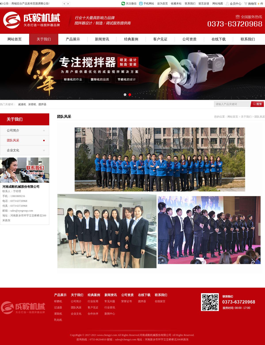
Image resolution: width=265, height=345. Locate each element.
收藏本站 (176, 3)
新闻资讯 (102, 39)
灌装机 (58, 313)
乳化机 (58, 319)
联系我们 (190, 3)
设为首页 (162, 3)
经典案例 (131, 39)
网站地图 (217, 3)
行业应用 (93, 301)
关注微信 (131, 3)
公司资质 (189, 39)
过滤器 (58, 307)
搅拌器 (42, 104)
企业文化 (13, 150)
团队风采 (13, 140)
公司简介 (13, 130)
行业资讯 (109, 307)
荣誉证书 (126, 301)
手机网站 (149, 3)
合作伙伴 (93, 313)
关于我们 (44, 39)
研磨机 (58, 301)
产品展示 (73, 39)
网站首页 (15, 39)
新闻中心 (109, 313)
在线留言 (160, 301)
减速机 (22, 104)
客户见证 (160, 39)
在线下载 (219, 39)
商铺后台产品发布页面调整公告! (30, 3)
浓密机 (32, 104)
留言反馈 (204, 3)
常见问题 (109, 301)
